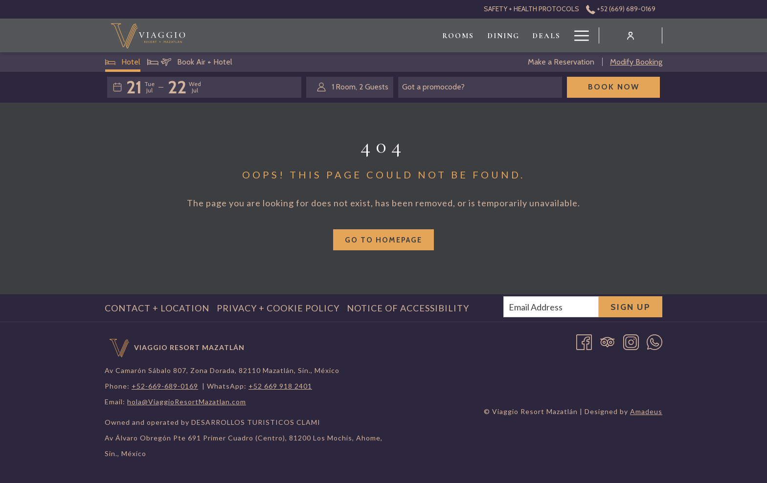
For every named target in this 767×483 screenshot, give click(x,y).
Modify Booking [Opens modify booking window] (636, 61)
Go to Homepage (383, 240)
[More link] (578, 35)
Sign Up (630, 307)
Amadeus (646, 411)
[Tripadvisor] (607, 341)
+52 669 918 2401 (280, 386)
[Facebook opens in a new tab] (584, 341)
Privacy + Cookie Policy (278, 308)
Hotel (123, 64)
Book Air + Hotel (190, 64)
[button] (140, 87)
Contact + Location (157, 308)
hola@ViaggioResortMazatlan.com (186, 401)
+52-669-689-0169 (165, 386)
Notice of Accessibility (408, 308)
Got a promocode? (433, 86)
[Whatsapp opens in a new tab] (654, 341)
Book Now (613, 86)
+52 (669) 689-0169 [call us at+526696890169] (620, 8)
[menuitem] (344, 35)
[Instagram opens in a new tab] (631, 341)
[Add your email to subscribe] (551, 306)
